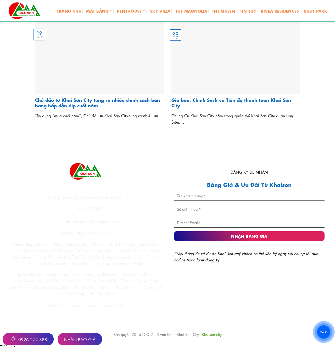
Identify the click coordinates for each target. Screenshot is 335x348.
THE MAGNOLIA (191, 10)
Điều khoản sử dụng (105, 304)
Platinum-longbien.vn (28, 244)
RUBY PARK (315, 10)
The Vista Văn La (86, 256)
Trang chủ (69, 10)
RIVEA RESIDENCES (280, 10)
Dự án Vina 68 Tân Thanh (109, 280)
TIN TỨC (248, 10)
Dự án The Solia (68, 280)
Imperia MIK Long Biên (48, 286)
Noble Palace (64, 244)
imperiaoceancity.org (124, 256)
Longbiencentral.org (31, 280)
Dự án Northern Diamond (68, 250)
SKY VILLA (160, 10)
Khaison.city (212, 334)
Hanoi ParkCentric (97, 244)
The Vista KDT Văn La (91, 286)
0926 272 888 (28, 339)
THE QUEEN (223, 10)
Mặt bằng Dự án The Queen (120, 250)
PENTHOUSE (131, 10)
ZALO (323, 332)
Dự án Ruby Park (137, 274)
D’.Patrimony (126, 286)
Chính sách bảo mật (66, 304)
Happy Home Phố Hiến (123, 263)
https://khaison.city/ (94, 232)
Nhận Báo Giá (80, 339)
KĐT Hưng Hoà (132, 244)
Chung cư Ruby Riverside (96, 274)
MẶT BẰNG (99, 10)
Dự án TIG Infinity (52, 256)
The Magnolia (101, 293)
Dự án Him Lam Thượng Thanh (42, 274)
